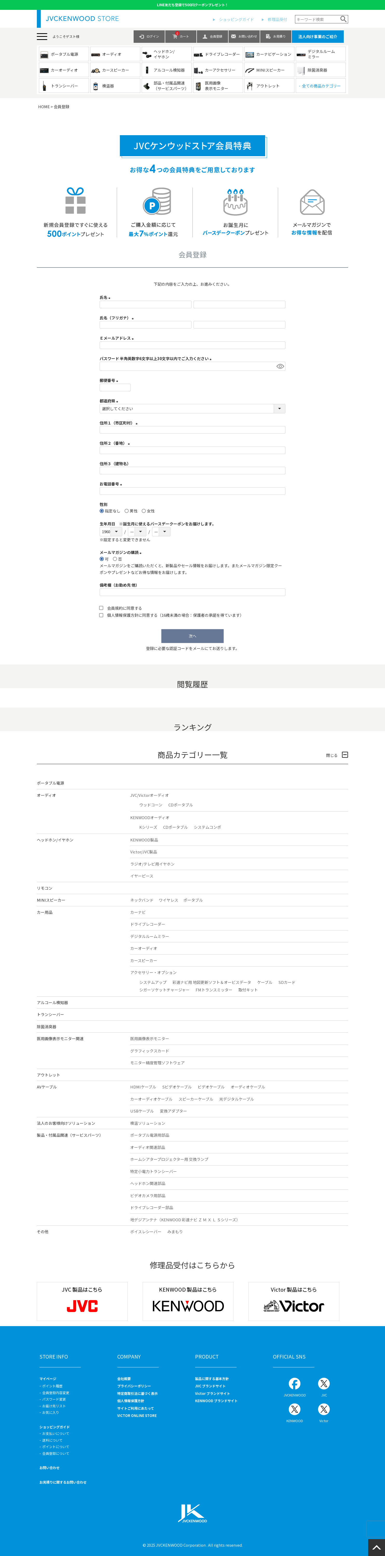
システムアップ (153, 982)
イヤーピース (141, 876)
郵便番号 (110, 380)
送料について (52, 1440)
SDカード (286, 982)
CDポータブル (180, 804)
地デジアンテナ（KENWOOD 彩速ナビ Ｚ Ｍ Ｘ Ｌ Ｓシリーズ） (185, 1219)
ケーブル (264, 982)
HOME (44, 106)
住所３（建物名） (115, 463)
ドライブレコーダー (147, 924)
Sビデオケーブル (177, 1086)
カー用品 (44, 912)
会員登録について (55, 1453)
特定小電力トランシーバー (153, 1171)
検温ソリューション (147, 1123)
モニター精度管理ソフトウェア (157, 1062)
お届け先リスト (54, 1405)
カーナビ (138, 912)
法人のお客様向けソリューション (66, 1123)
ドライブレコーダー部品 (151, 1207)
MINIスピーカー (51, 900)
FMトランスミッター (214, 989)
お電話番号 (112, 483)
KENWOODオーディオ (149, 817)
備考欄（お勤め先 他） (119, 585)
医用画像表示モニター (149, 1038)
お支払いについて (55, 1433)
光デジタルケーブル (236, 1099)
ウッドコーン (150, 804)
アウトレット (48, 1075)
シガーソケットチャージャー (164, 989)
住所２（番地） (116, 443)
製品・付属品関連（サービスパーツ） (70, 1135)
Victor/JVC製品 (143, 851)
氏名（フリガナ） (117, 317)
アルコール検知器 (52, 1002)
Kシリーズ (148, 827)
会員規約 (115, 608)
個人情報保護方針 (122, 615)
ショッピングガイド (236, 19)
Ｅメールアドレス (117, 338)
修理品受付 (277, 19)
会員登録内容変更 (55, 1392)
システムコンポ (207, 827)
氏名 (106, 297)
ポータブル (193, 900)
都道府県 (110, 400)
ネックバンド (142, 900)
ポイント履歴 (52, 1385)
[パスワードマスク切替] (280, 366)
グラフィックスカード (149, 1050)
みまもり (175, 1231)
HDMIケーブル (143, 1086)
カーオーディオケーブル (151, 1099)
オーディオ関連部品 (147, 1147)
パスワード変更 (54, 1399)
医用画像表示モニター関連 (60, 1038)
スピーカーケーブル (195, 1099)
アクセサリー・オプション (153, 972)
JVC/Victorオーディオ (149, 795)
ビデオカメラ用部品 (147, 1195)
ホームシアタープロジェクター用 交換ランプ (169, 1159)
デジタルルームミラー (149, 936)
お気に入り (50, 1412)
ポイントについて (55, 1446)
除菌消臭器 (46, 1026)
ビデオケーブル (211, 1086)
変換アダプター (173, 1111)
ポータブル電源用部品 (149, 1135)
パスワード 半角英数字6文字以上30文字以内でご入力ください (156, 358)
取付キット (248, 989)
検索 (343, 19)
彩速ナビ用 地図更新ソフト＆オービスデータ (212, 982)
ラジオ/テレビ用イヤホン (152, 864)
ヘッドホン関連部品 (147, 1183)
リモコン (44, 888)
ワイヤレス (168, 900)
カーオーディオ (143, 948)
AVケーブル (47, 1086)
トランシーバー (50, 1014)
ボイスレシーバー (145, 1231)
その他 (43, 1231)
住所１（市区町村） (119, 423)
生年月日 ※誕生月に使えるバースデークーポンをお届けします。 (158, 523)
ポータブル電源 (50, 783)
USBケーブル (142, 1111)
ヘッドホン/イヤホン (55, 839)
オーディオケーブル (248, 1086)
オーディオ (46, 795)
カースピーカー (143, 960)
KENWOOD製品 (144, 839)
